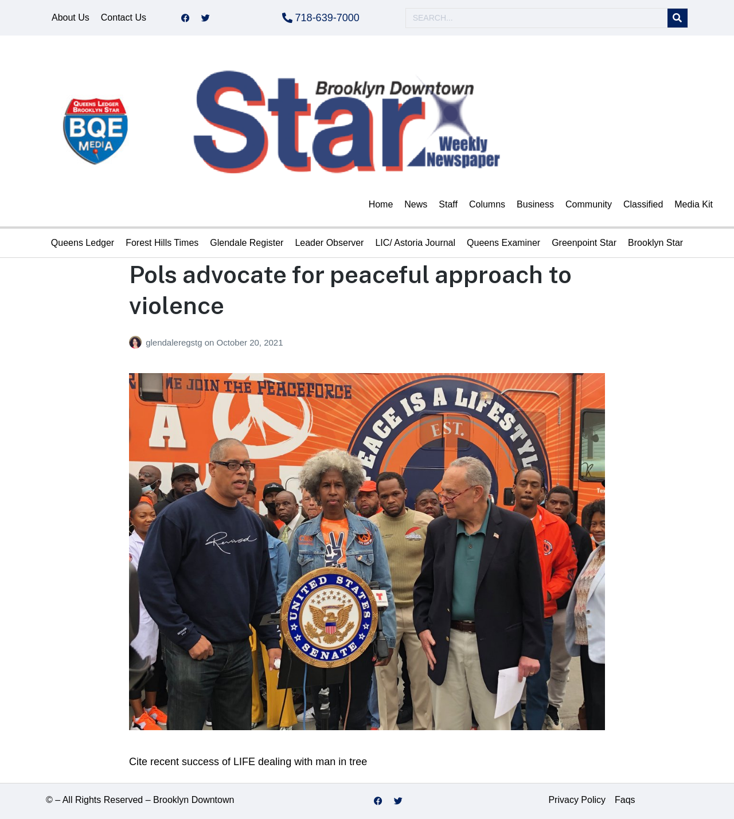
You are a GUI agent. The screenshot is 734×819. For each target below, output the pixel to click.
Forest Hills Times (162, 243)
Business (535, 204)
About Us (70, 17)
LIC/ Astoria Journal (415, 243)
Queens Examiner (503, 243)
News (415, 204)
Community (588, 204)
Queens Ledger (82, 243)
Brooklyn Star (655, 243)
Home (381, 204)
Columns (487, 204)
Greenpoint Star (584, 243)
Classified (643, 204)
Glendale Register (246, 243)
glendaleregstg (175, 342)
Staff (448, 204)
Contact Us (123, 17)
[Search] (677, 18)
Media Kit (693, 204)
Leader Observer (329, 243)
